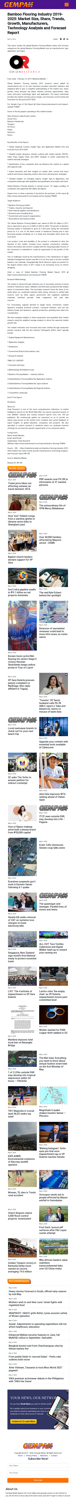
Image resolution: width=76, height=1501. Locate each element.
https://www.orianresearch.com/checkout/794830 (27, 275)
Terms (20, 1456)
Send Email (16, 438)
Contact (54, 1456)
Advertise (44, 1456)
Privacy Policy (31, 1456)
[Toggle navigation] (67, 4)
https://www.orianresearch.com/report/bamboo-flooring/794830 (40, 443)
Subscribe (38, 1480)
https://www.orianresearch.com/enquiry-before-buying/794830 (32, 196)
